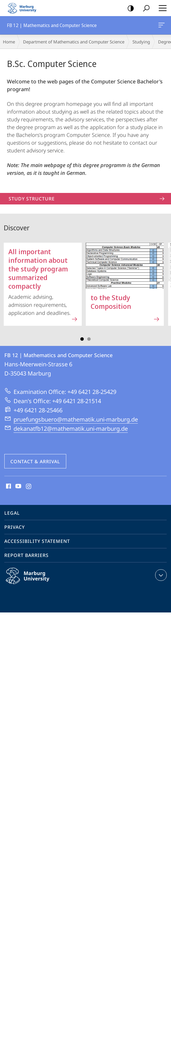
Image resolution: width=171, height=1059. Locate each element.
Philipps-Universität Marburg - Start (24, 8)
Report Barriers (26, 555)
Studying (141, 42)
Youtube (17, 486)
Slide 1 (82, 339)
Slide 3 (89, 339)
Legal (12, 513)
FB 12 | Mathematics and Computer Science (161, 26)
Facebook (8, 486)
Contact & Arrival (35, 461)
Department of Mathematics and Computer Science (73, 42)
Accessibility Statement (37, 541)
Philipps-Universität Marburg (33, 580)
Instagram (29, 486)
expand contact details (160, 575)
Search (144, 8)
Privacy (14, 527)
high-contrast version (129, 8)
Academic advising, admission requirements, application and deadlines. (43, 283)
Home (9, 42)
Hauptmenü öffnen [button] (161, 8)
